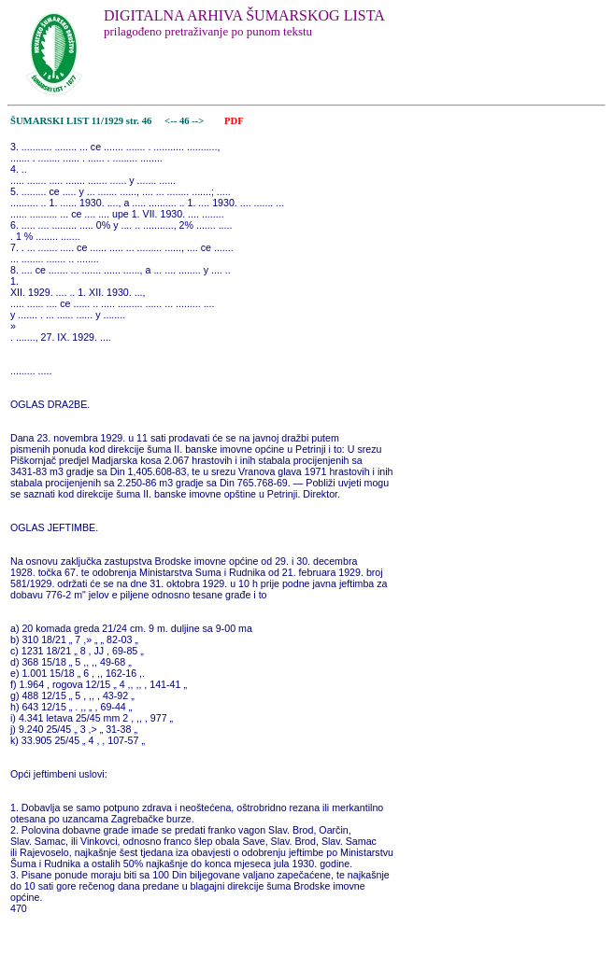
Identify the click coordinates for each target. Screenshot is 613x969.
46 (185, 121)
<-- (170, 121)
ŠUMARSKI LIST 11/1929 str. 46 (80, 121)
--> (199, 121)
